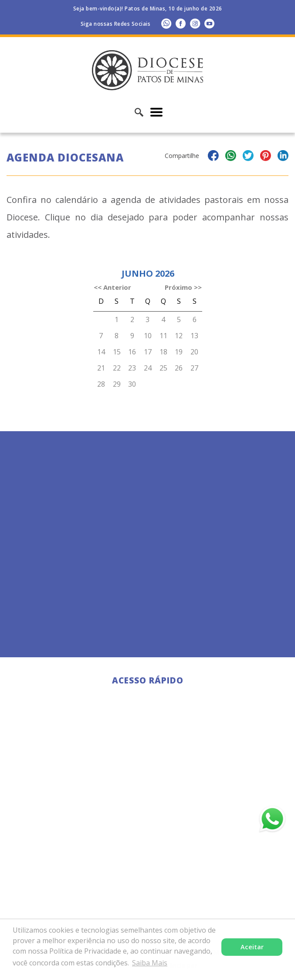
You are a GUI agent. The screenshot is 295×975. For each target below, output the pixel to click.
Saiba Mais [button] (149, 963)
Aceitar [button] (252, 947)
